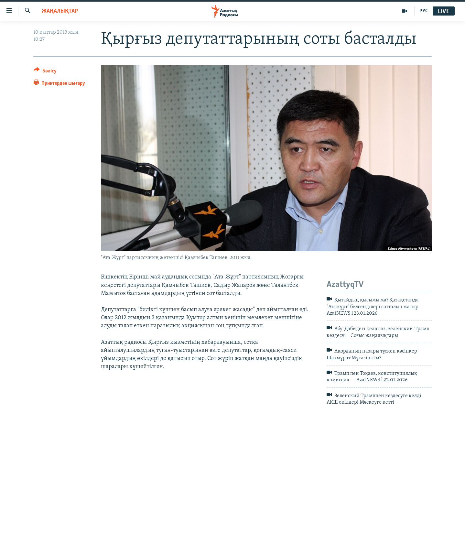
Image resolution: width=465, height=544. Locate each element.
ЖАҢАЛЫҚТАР (60, 11)
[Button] (45, 72)
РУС (423, 11)
